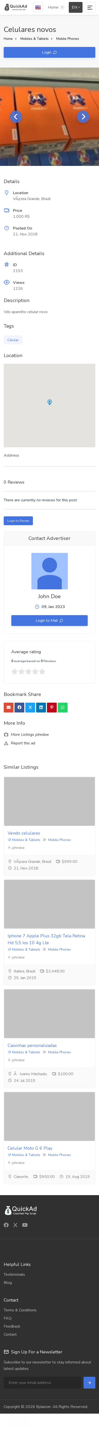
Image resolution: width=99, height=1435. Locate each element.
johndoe (16, 847)
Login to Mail (47, 620)
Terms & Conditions (20, 1310)
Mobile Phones (67, 38)
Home (53, 7)
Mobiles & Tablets (34, 38)
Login (47, 52)
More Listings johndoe (26, 734)
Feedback (12, 1326)
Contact (10, 1334)
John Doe (49, 596)
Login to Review (18, 521)
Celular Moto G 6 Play (30, 1148)
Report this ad (19, 743)
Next (83, 117)
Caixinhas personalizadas (32, 1045)
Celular (13, 339)
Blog (8, 1282)
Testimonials (14, 1274)
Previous (16, 117)
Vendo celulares (24, 833)
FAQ (8, 1318)
